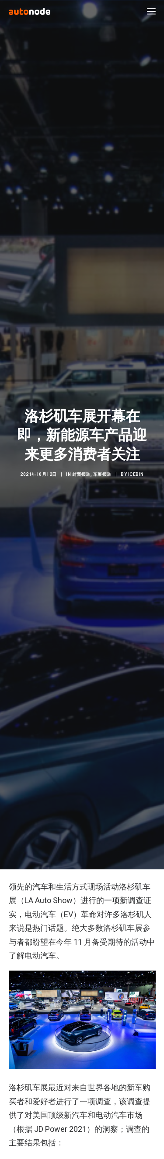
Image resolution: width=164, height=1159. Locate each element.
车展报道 (102, 469)
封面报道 (81, 469)
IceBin (136, 469)
